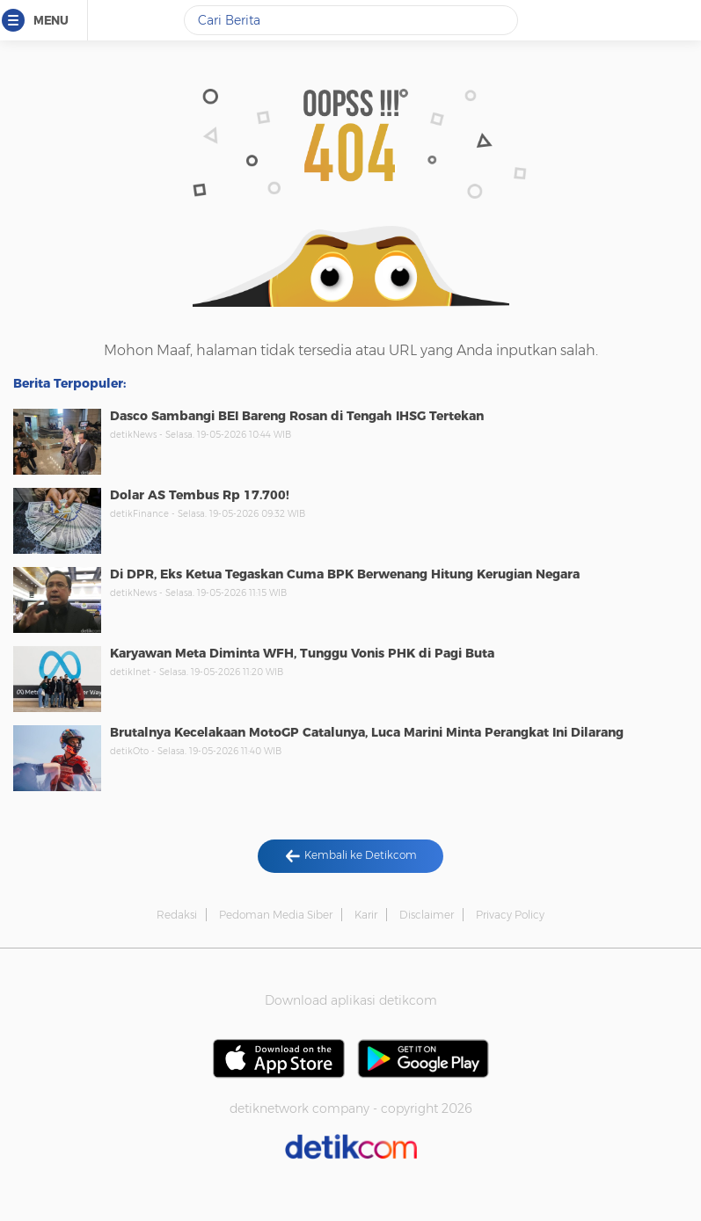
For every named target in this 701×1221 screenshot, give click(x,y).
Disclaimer (426, 914)
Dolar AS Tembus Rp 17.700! (199, 495)
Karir (365, 914)
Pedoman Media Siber (275, 914)
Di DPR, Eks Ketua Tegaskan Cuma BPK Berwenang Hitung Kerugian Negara (345, 574)
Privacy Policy (510, 914)
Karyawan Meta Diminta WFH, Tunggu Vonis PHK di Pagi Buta (302, 653)
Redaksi (177, 914)
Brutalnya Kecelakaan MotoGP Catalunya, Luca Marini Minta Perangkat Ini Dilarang (367, 732)
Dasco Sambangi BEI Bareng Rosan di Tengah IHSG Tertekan (297, 416)
